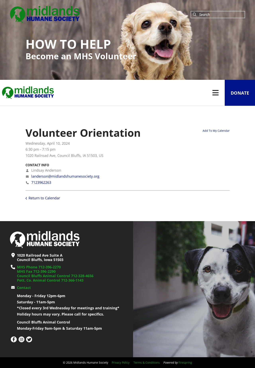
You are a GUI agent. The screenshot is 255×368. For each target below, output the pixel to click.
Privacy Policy (120, 362)
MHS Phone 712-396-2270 (39, 267)
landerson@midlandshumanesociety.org (65, 176)
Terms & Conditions (146, 362)
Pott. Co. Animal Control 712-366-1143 (50, 280)
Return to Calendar (44, 198)
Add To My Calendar (216, 131)
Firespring (185, 362)
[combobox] (218, 14)
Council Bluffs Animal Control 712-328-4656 (55, 275)
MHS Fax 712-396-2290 (36, 271)
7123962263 (41, 182)
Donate (240, 93)
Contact (24, 287)
